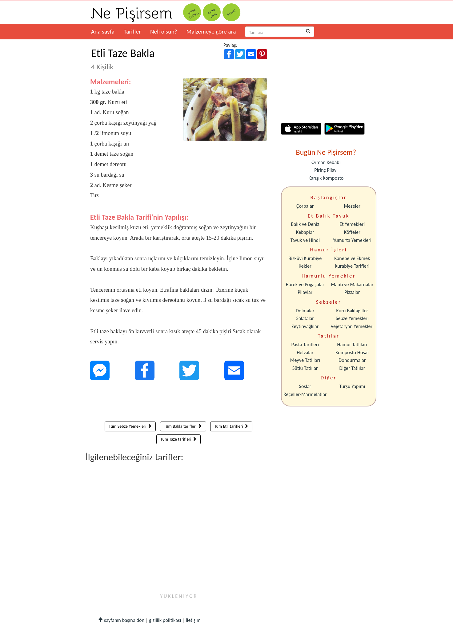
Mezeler (352, 206)
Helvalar (305, 352)
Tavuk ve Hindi (305, 240)
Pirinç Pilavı (326, 170)
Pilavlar (305, 292)
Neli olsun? (163, 31)
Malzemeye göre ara (211, 31)
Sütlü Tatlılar (305, 368)
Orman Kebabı (326, 162)
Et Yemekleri (352, 224)
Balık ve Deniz (305, 224)
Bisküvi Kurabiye (305, 258)
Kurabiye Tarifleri (352, 266)
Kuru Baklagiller (352, 311)
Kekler (305, 266)
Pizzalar (352, 292)
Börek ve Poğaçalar (305, 284)
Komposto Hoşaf (352, 352)
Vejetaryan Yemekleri (352, 326)
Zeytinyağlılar (305, 326)
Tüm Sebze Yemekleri (130, 426)
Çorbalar (305, 206)
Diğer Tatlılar (352, 368)
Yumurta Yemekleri (352, 240)
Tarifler (132, 31)
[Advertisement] (179, 402)
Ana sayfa (102, 31)
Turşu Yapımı (352, 386)
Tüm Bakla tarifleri (183, 426)
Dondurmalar (352, 360)
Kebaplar (305, 232)
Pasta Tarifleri (305, 344)
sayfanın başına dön (121, 620)
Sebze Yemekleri (352, 318)
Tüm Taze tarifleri (178, 439)
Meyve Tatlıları (305, 360)
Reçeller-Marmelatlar (305, 394)
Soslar (305, 386)
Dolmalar (305, 311)
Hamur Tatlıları (352, 344)
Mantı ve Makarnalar (352, 284)
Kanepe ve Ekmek (352, 258)
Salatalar (305, 318)
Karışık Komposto (325, 178)
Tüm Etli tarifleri (231, 426)
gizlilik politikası (165, 620)
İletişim (193, 620)
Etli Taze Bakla (122, 58)
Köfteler (352, 232)
